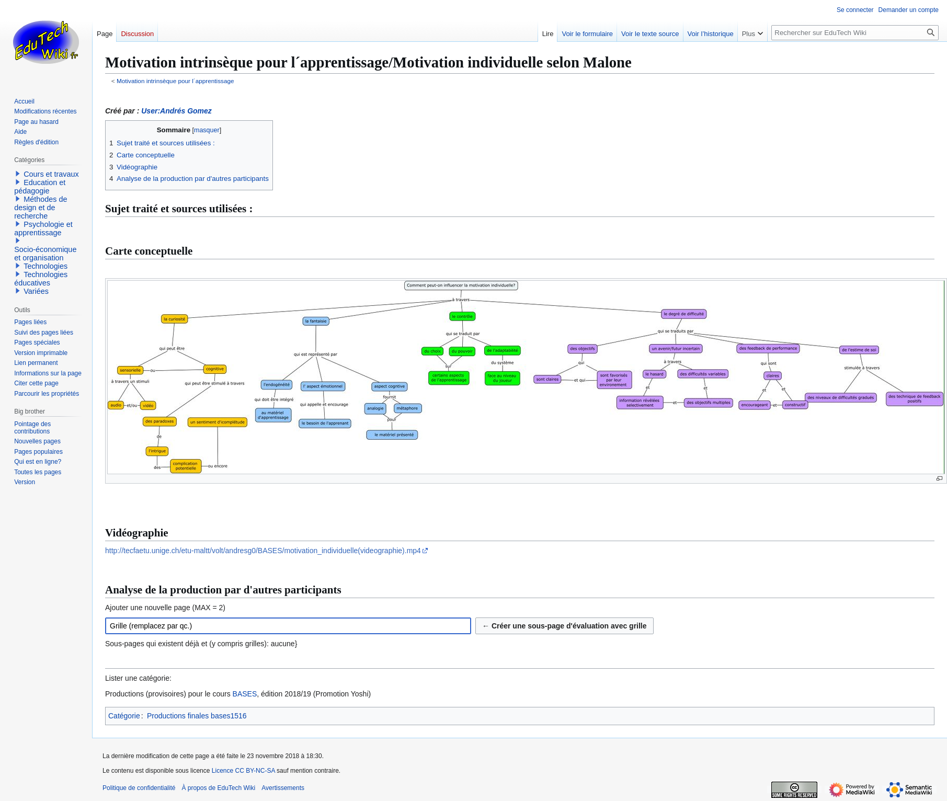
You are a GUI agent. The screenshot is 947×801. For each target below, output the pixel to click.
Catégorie (124, 716)
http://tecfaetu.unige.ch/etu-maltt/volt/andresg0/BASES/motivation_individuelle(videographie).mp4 (263, 550)
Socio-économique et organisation (45, 253)
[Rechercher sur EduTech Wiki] (855, 32)
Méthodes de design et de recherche (40, 207)
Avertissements (282, 788)
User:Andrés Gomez (176, 111)
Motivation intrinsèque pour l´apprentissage (175, 80)
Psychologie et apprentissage (43, 228)
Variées (36, 291)
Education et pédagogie (39, 186)
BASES (245, 694)
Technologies (45, 266)
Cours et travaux (51, 174)
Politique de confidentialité (138, 788)
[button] (17, 173)
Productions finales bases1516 (197, 716)
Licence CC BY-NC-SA (243, 770)
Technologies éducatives (40, 278)
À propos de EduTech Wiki (218, 788)
